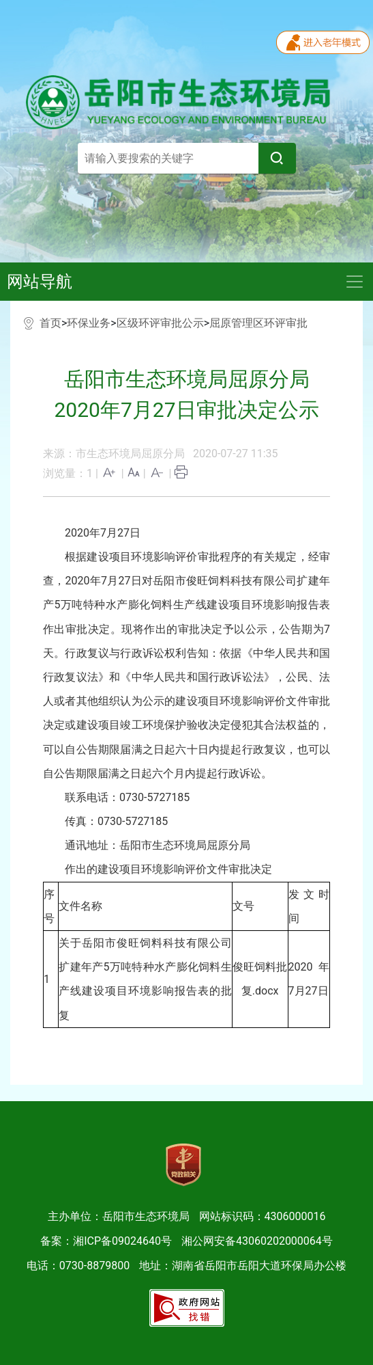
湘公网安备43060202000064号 (257, 1240)
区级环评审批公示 (160, 322)
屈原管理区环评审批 (258, 322)
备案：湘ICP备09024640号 (106, 1240)
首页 (50, 322)
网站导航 (39, 281)
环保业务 (88, 322)
